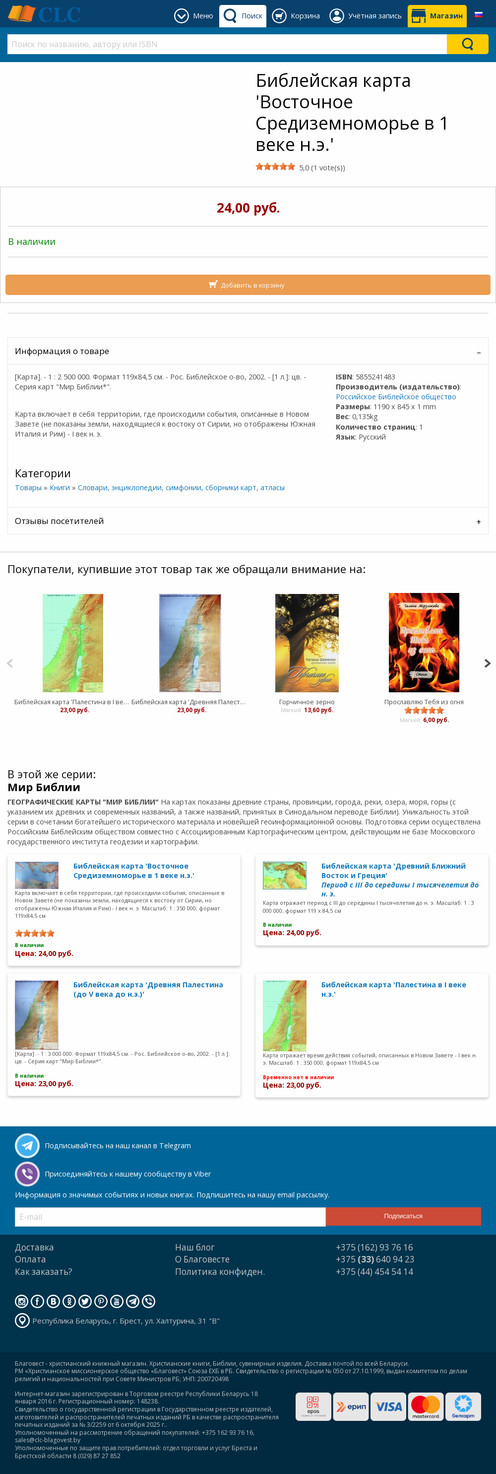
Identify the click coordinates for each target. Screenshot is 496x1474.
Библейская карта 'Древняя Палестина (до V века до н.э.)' (189, 701)
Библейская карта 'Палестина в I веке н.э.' (72, 701)
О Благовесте (202, 1259)
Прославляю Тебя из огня (424, 701)
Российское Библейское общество (396, 396)
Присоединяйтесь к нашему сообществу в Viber (128, 1174)
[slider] (275, 166)
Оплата (30, 1259)
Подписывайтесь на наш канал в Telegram (118, 1145)
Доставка (34, 1247)
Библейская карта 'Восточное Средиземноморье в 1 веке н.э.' (133, 870)
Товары (28, 487)
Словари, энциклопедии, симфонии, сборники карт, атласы (181, 487)
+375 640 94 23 (375, 1259)
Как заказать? (43, 1271)
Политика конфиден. (220, 1271)
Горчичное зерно (307, 701)
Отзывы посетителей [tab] (59, 520)
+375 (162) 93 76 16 (374, 1247)
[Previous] (9, 662)
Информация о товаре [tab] (62, 351)
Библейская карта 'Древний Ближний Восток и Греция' (400, 879)
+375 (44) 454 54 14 (374, 1271)
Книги (60, 487)
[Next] (487, 662)
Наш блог (195, 1247)
